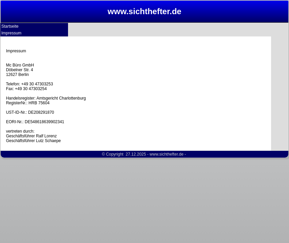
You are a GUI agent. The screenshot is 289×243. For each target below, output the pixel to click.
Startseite (10, 26)
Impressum (11, 33)
